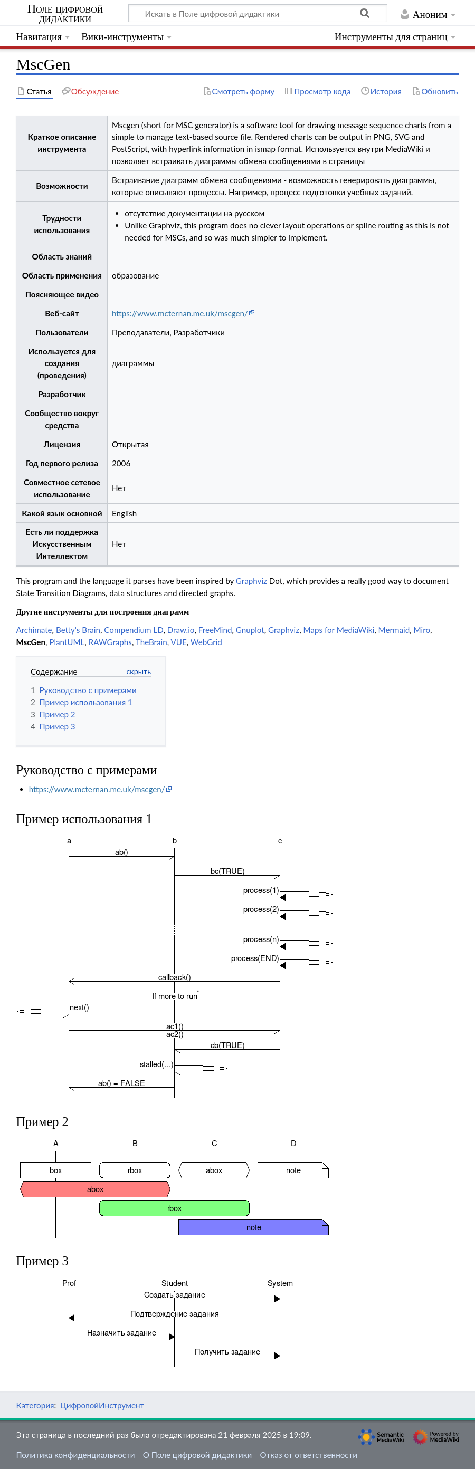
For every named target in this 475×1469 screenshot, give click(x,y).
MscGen (30, 642)
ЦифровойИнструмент (102, 1405)
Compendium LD (133, 630)
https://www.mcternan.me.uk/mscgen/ (180, 313)
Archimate (34, 630)
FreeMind (215, 630)
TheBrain (151, 642)
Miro (422, 630)
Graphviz (251, 580)
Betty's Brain (78, 630)
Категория (35, 1405)
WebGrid (206, 642)
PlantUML (66, 642)
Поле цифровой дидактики (65, 13)
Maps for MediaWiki (338, 630)
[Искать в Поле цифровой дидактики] (258, 13)
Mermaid (394, 630)
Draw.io (181, 630)
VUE (178, 642)
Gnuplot (250, 630)
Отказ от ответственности (308, 1455)
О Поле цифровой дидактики (197, 1455)
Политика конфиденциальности (75, 1455)
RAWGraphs (110, 642)
